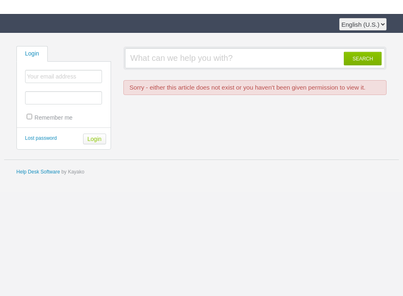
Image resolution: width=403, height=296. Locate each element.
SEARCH (362, 59)
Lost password (41, 138)
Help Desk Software (38, 172)
